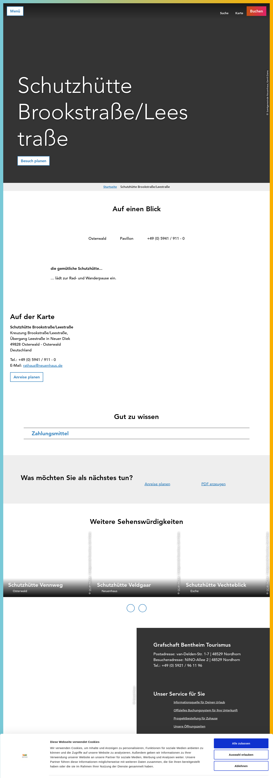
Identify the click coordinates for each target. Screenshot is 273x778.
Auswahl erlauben (241, 742)
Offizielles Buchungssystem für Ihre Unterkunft (206, 710)
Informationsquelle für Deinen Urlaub (199, 702)
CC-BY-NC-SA (89, 584)
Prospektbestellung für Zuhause (196, 718)
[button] (33, 161)
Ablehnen (241, 753)
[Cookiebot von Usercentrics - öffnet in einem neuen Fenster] (24, 770)
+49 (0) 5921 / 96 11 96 (182, 665)
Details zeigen (203, 770)
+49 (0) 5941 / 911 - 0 (166, 238)
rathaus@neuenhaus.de (42, 365)
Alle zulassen (241, 731)
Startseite (110, 187)
